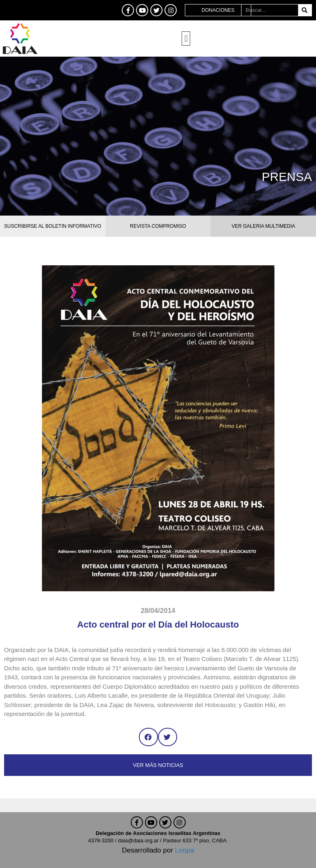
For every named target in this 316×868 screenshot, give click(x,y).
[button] (186, 38)
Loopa (184, 850)
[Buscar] (305, 10)
